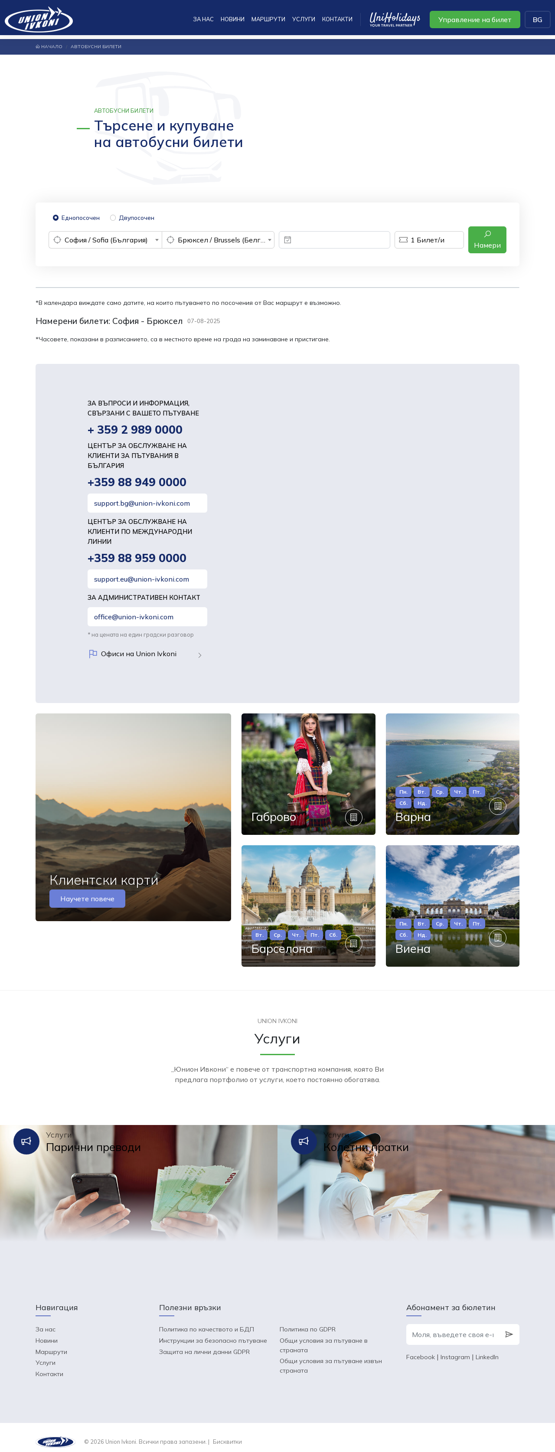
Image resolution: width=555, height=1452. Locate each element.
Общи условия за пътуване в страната (324, 1336)
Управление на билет (475, 19)
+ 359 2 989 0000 (136, 430)
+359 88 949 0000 (138, 483)
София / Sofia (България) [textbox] (106, 239)
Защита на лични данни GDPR (204, 1343)
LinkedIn (487, 1348)
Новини (233, 19)
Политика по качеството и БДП (206, 1320)
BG (537, 19)
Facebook (420, 1348)
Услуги (303, 19)
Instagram (455, 1348)
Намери (487, 239)
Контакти (337, 19)
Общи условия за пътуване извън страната (331, 1357)
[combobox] (105, 240)
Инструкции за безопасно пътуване (213, 1331)
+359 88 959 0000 (138, 559)
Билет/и (419, 240)
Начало (49, 46)
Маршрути (268, 19)
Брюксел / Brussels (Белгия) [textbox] (224, 239)
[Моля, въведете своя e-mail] (452, 1325)
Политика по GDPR (308, 1320)
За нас (203, 19)
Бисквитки (227, 1432)
